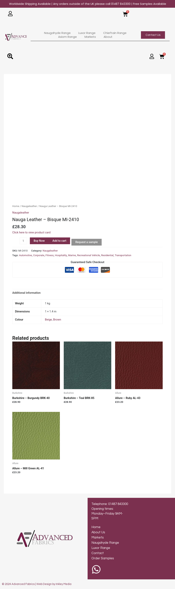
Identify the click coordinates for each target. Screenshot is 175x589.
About (108, 37)
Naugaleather (29, 206)
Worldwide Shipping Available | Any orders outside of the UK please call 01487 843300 (87, 4)
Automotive (25, 255)
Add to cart (59, 240)
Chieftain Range (114, 33)
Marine (72, 255)
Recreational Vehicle (88, 255)
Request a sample (86, 242)
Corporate (38, 255)
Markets (90, 37)
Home (15, 206)
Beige (48, 319)
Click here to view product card (31, 232)
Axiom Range (67, 37)
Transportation (123, 255)
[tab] (26, 293)
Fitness (49, 255)
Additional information (26, 292)
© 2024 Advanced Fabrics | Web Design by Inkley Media (36, 584)
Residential (107, 255)
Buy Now (39, 240)
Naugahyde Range (57, 33)
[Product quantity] (23, 240)
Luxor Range (86, 33)
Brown (57, 319)
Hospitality (61, 255)
